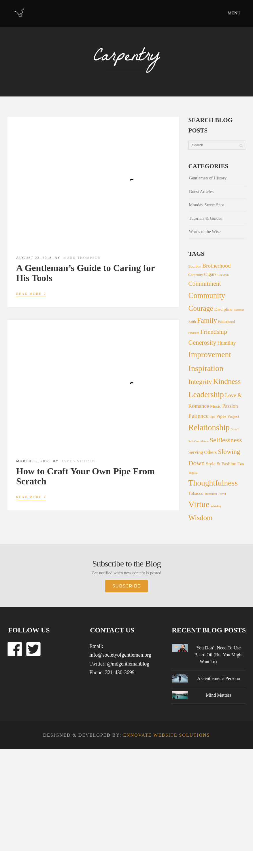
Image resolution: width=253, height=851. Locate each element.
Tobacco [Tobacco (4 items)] (195, 493)
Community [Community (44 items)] (206, 295)
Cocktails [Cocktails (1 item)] (223, 274)
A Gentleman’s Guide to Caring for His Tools (85, 273)
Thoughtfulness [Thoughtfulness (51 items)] (213, 482)
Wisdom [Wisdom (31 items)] (200, 518)
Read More (31, 293)
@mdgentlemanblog (128, 664)
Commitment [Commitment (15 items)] (204, 283)
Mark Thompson (82, 258)
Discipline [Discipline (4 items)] (223, 309)
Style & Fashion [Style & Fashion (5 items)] (221, 464)
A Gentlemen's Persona (218, 678)
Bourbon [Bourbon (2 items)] (194, 266)
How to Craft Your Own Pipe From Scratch (85, 476)
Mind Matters (218, 695)
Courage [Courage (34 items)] (200, 308)
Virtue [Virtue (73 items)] (198, 504)
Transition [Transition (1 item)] (210, 493)
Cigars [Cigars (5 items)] (210, 274)
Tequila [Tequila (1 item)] (193, 472)
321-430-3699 (120, 672)
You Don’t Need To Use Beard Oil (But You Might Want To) (219, 654)
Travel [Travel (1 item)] (222, 493)
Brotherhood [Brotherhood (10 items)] (216, 266)
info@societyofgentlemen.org (120, 655)
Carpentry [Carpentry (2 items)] (195, 275)
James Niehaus (78, 461)
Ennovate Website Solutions (166, 735)
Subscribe (126, 586)
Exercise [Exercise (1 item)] (238, 309)
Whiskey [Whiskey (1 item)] (216, 506)
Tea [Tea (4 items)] (240, 463)
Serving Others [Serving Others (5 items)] (202, 452)
